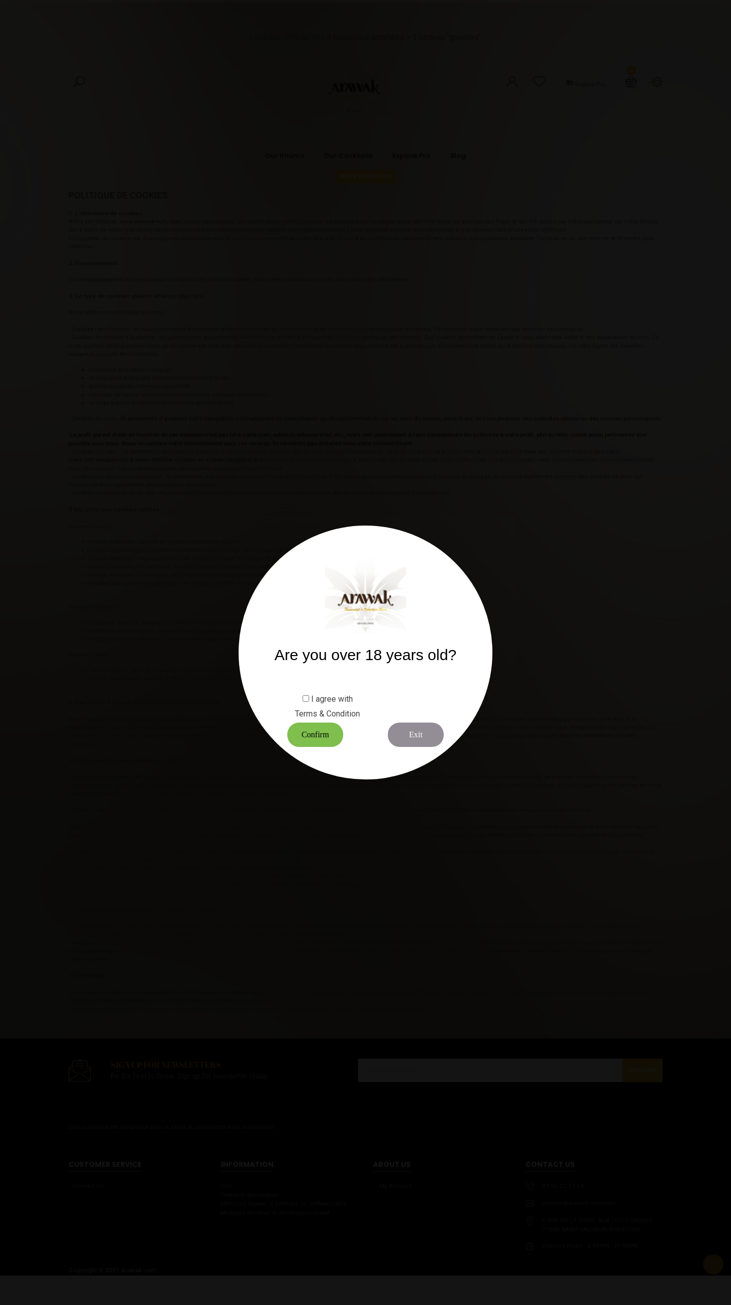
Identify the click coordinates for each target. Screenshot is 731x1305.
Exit (416, 734)
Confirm (315, 734)
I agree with (332, 699)
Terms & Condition (327, 714)
